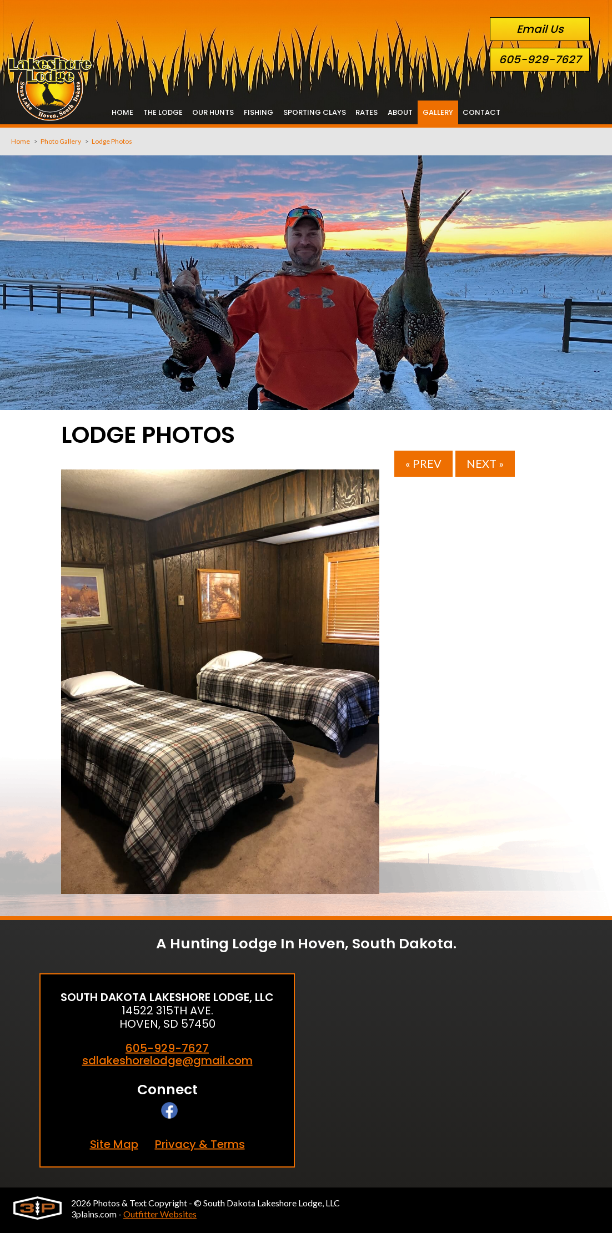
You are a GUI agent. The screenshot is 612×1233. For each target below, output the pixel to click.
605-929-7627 (540, 59)
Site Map (114, 1144)
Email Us (540, 29)
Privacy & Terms (200, 1144)
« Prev (423, 463)
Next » (485, 463)
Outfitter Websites (160, 1214)
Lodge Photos (112, 141)
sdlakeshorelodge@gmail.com (167, 1060)
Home (20, 141)
